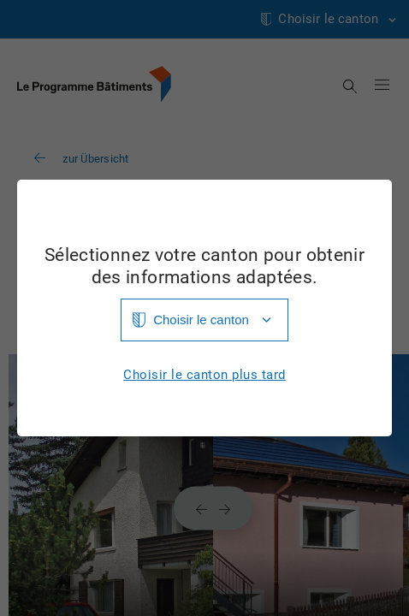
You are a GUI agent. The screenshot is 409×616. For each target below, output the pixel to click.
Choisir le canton (201, 319)
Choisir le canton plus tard (204, 375)
